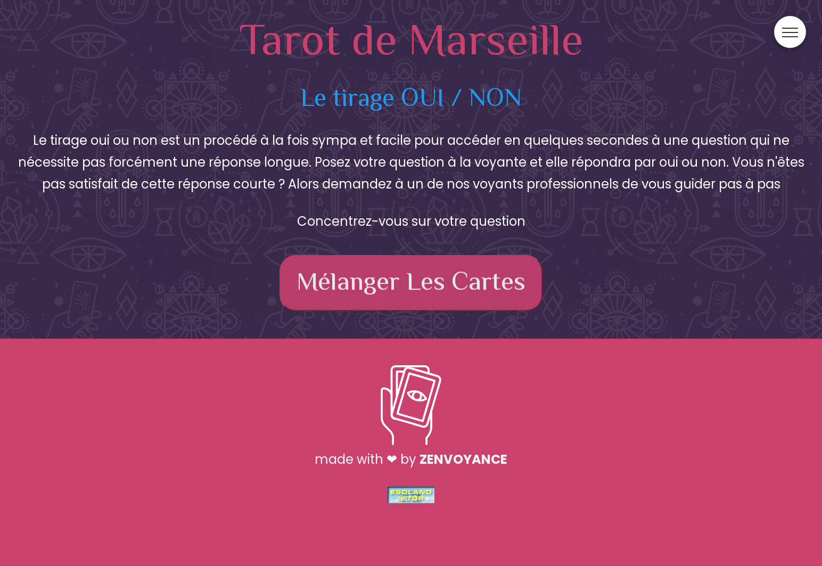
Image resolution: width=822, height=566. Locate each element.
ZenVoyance (463, 459)
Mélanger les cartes (411, 286)
